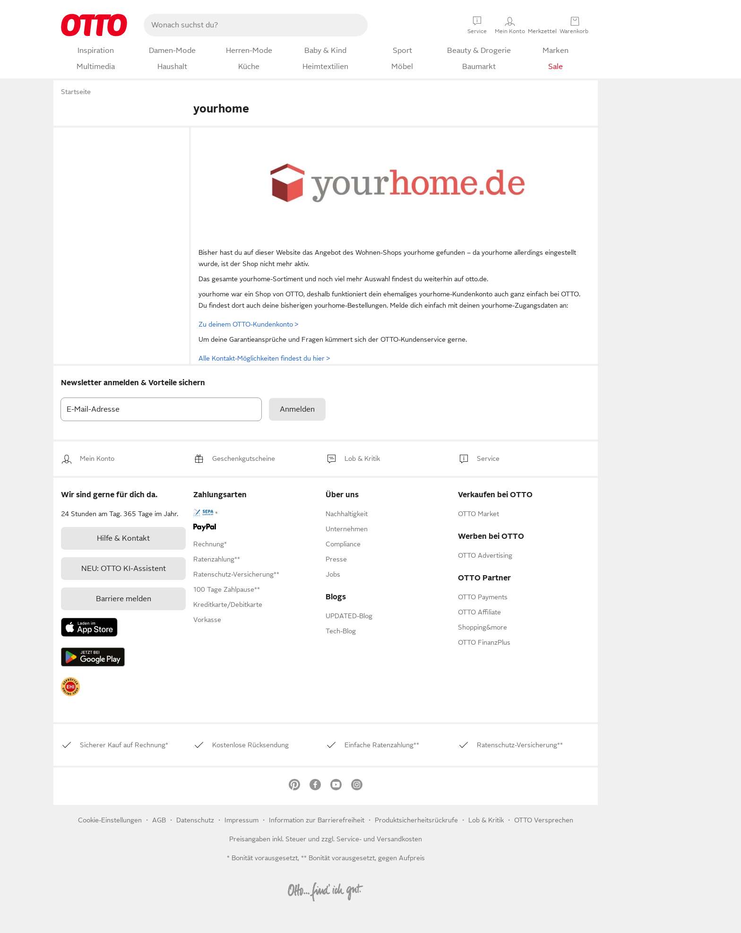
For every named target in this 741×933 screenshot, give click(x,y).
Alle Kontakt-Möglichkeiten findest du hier (264, 358)
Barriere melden (123, 599)
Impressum (241, 820)
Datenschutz (196, 820)
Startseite (76, 91)
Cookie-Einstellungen (110, 820)
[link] (97, 459)
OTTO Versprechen (543, 820)
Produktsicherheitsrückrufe (416, 820)
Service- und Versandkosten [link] (379, 839)
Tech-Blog (341, 631)
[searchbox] (244, 25)
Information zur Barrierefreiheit (316, 820)
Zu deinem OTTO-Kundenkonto (248, 324)
